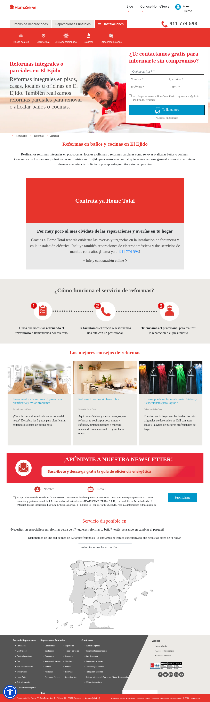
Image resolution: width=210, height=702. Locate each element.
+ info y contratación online (105, 261)
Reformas (39, 135)
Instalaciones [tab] (114, 24)
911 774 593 (183, 23)
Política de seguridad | (160, 698)
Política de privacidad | (128, 698)
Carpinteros (68, 646)
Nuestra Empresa (91, 646)
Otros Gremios (69, 677)
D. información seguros (25, 688)
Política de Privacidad (144, 99)
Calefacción (48, 651)
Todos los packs (22, 682)
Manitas (46, 667)
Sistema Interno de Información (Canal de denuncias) (107, 677)
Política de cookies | (144, 698)
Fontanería (20, 646)
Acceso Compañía (162, 656)
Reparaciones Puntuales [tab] (73, 24)
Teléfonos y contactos (93, 667)
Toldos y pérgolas (70, 651)
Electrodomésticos (23, 656)
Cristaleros (68, 661)
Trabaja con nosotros (93, 672)
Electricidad (20, 651)
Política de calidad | (175, 698)
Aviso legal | (115, 698)
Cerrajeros (67, 656)
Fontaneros (48, 656)
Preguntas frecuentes (93, 661)
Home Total (20, 677)
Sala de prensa (90, 656)
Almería (54, 135)
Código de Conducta (92, 682)
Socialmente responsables (95, 651)
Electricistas (48, 646)
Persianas (47, 672)
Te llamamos (167, 110)
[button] (10, 692)
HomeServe (22, 135)
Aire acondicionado (24, 667)
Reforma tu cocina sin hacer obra (98, 399)
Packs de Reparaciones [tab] (31, 24)
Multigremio (21, 672)
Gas (17, 661)
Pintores (66, 667)
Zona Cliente (160, 646)
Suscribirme (182, 497)
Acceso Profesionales (164, 651)
